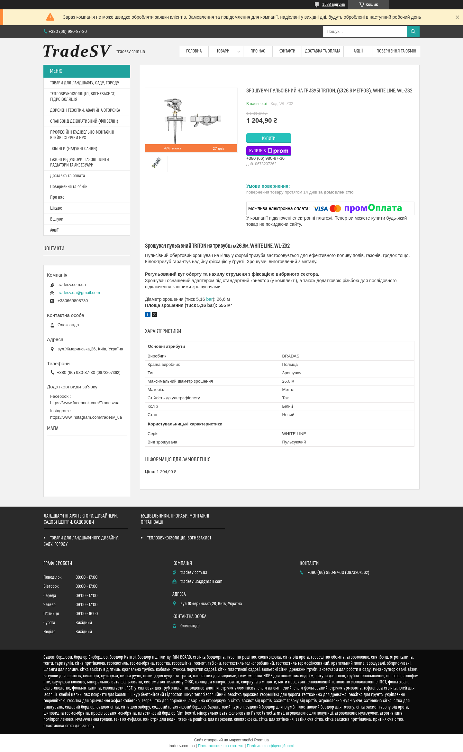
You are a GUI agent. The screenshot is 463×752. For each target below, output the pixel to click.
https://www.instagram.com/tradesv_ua (86, 417)
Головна (194, 51)
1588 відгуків (333, 4)
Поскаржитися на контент (221, 746)
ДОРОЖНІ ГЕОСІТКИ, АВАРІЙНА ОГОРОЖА (85, 110)
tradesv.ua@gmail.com (79, 292)
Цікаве (56, 208)
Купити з (268, 151)
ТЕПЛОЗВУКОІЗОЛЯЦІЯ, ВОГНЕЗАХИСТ (179, 538)
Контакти (286, 51)
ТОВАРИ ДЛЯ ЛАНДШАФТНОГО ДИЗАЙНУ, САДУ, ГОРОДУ (81, 541)
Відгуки (56, 219)
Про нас (257, 51)
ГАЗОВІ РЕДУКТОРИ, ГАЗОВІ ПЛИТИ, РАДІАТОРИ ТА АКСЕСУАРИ (80, 162)
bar (209, 299)
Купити (269, 138)
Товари (223, 51)
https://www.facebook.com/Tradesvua (85, 402)
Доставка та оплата (322, 51)
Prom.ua (261, 740)
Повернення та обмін (397, 51)
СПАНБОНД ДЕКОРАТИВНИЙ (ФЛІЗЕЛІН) (84, 121)
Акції (358, 51)
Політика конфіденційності (271, 746)
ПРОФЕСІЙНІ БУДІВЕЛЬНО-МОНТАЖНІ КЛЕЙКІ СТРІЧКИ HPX (82, 135)
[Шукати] (413, 31)
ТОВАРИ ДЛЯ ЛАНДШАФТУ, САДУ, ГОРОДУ (84, 83)
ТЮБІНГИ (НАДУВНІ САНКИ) (73, 148)
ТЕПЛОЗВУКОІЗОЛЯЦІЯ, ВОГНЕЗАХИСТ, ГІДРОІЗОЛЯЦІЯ (82, 96)
